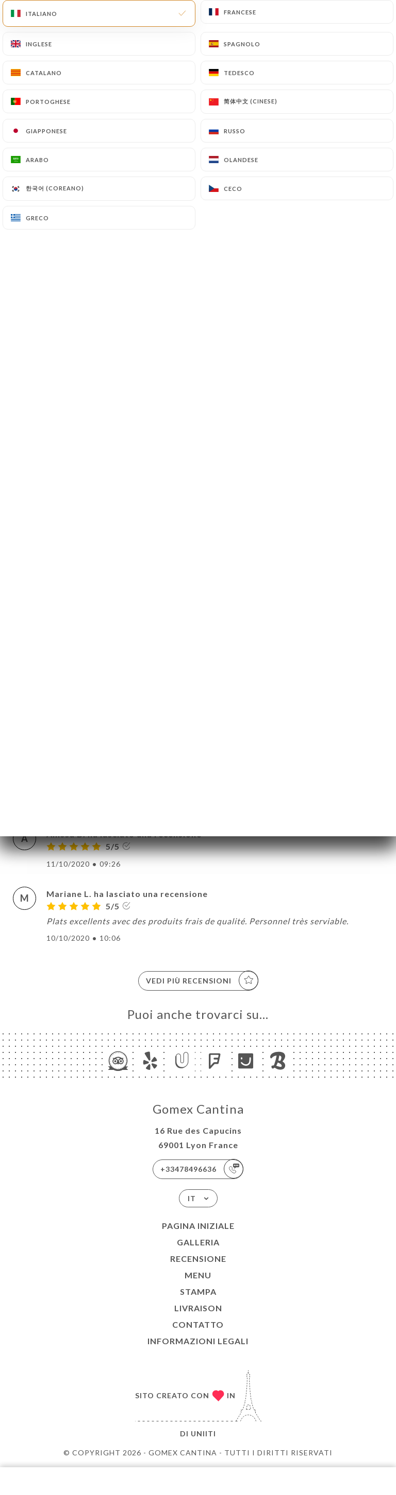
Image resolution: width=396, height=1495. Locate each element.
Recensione (198, 1258)
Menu (198, 1275)
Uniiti (203, 1433)
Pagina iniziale (198, 1225)
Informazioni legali (198, 1341)
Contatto (198, 1324)
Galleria (198, 1242)
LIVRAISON (198, 1308)
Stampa (198, 1291)
